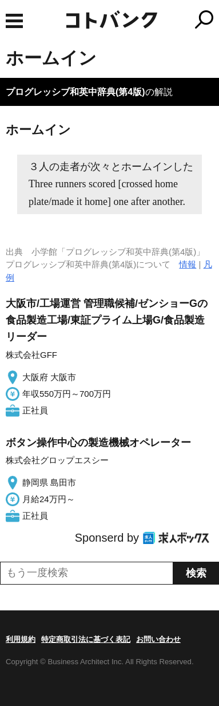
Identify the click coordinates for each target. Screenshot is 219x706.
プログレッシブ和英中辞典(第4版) (75, 92)
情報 (187, 264)
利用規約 (20, 639)
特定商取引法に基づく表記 (85, 639)
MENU (14, 21)
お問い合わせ (158, 639)
